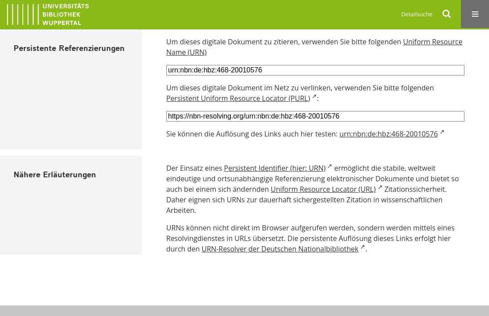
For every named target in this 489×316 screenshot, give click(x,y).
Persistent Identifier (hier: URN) (274, 168)
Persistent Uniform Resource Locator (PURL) (238, 98)
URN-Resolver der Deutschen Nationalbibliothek (279, 249)
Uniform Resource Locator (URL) (323, 189)
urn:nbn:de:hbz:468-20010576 (388, 134)
